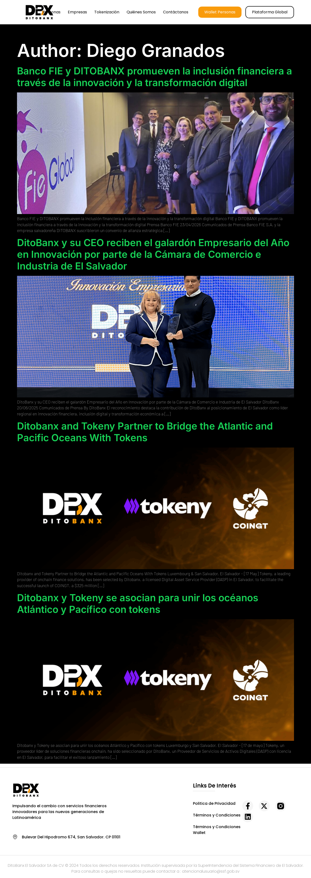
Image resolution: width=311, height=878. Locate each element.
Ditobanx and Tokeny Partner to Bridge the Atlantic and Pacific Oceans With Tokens (145, 432)
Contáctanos (175, 12)
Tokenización (106, 12)
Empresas (77, 12)
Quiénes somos (141, 12)
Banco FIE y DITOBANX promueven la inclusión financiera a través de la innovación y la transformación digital (154, 77)
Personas (51, 12)
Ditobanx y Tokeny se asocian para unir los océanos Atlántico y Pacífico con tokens (137, 603)
